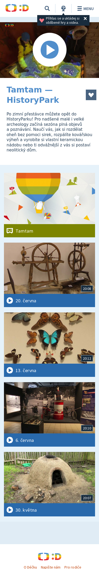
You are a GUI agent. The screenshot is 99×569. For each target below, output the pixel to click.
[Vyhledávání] (47, 8)
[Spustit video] (49, 50)
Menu (85, 8)
